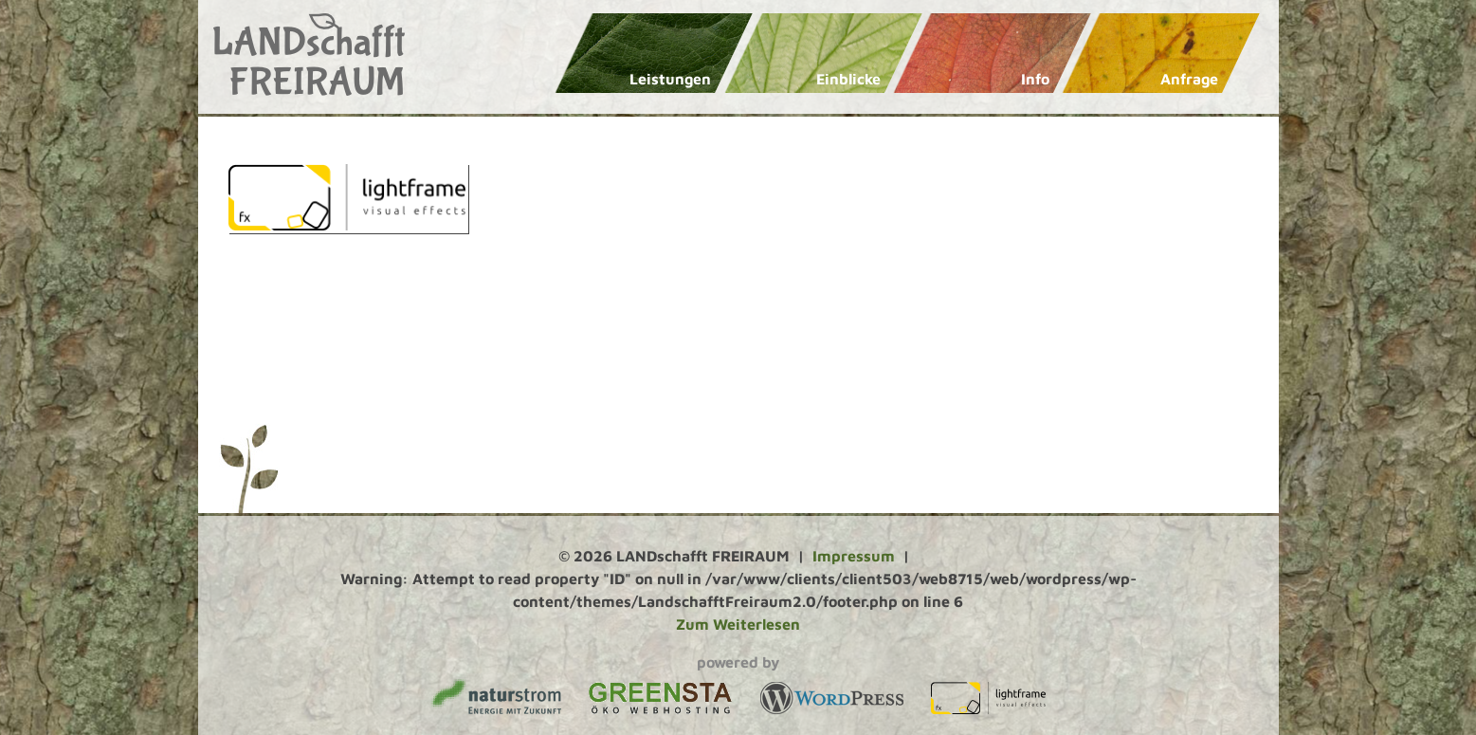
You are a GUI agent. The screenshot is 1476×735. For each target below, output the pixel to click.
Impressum (853, 555)
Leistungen (670, 78)
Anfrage (1189, 78)
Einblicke (848, 78)
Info (1035, 78)
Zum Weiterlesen (738, 624)
